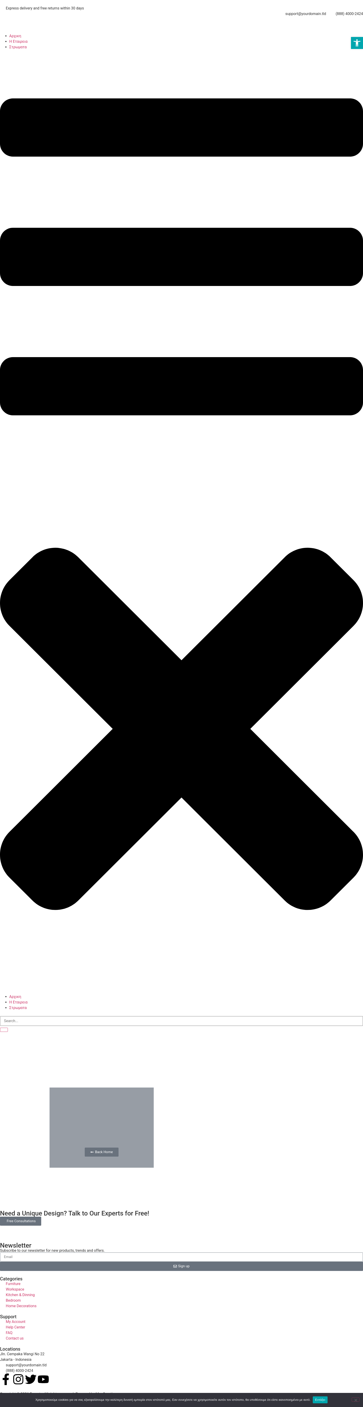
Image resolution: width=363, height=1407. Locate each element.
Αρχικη (15, 36)
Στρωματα (18, 47)
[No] (356, 1400)
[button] (181, 522)
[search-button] (4, 1030)
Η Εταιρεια (18, 41)
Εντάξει (320, 1399)
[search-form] (181, 1021)
